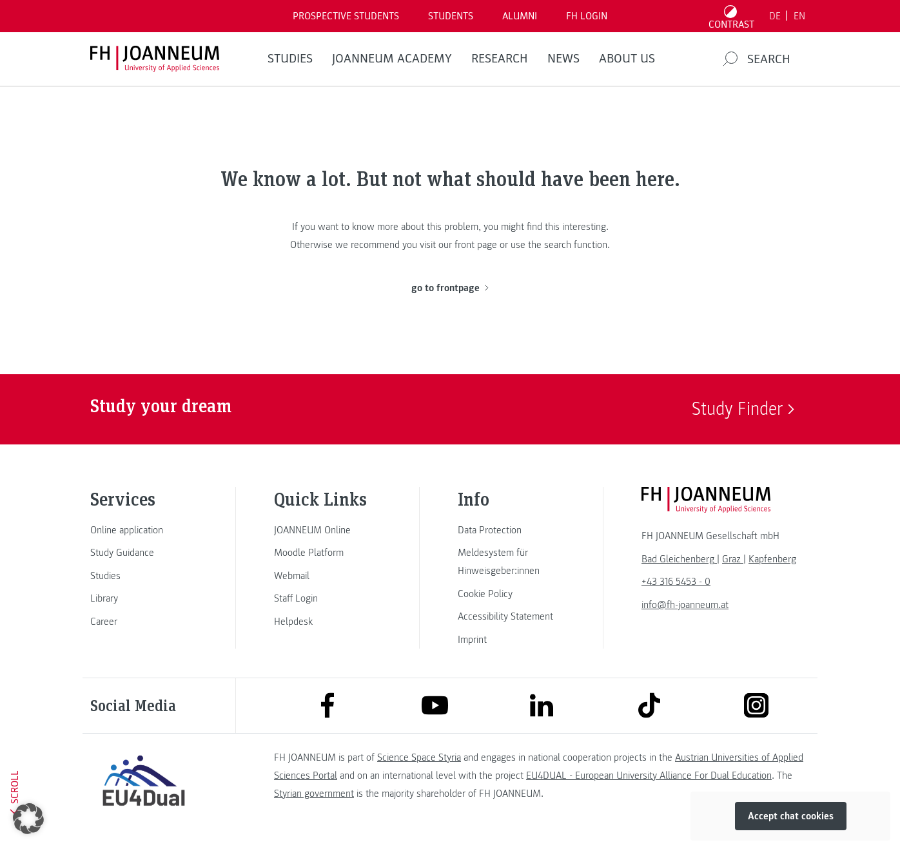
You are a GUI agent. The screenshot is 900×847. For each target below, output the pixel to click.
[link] (143, 530)
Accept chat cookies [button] (791, 816)
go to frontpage (449, 287)
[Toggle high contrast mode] (731, 16)
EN (799, 16)
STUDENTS (450, 16)
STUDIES (290, 58)
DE (775, 16)
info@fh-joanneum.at (685, 604)
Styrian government (314, 793)
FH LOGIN (586, 16)
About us (627, 58)
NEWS (563, 58)
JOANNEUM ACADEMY (392, 58)
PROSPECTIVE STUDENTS (346, 16)
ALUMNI (519, 16)
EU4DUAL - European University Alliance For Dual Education (649, 775)
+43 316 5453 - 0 (675, 581)
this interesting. (577, 226)
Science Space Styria (419, 757)
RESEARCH (499, 58)
